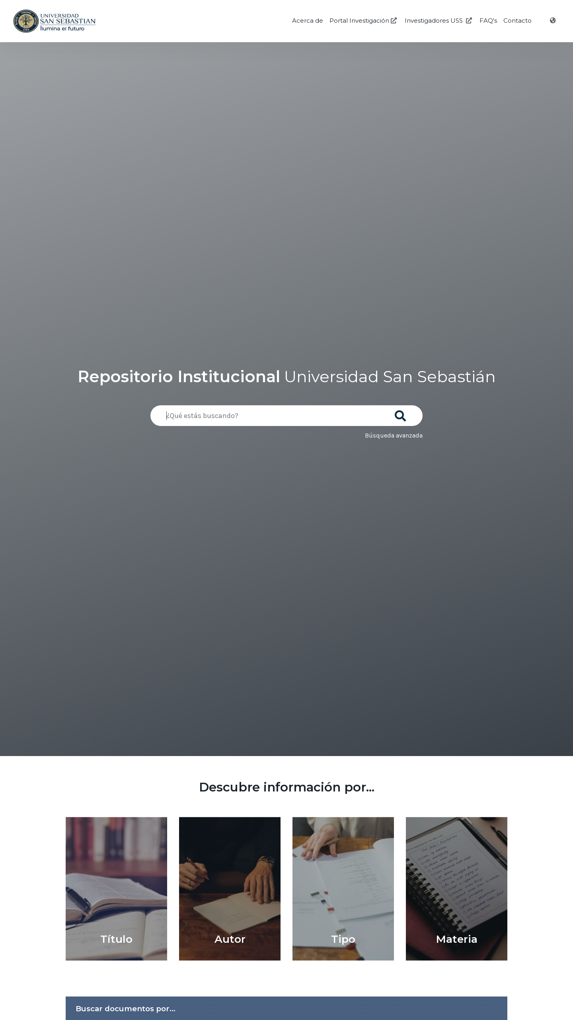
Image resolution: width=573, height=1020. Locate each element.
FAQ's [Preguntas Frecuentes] (488, 20)
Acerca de (307, 20)
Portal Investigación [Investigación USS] (363, 20)
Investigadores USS (439, 20)
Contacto (517, 20)
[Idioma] (554, 20)
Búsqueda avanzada (394, 435)
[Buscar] (401, 413)
